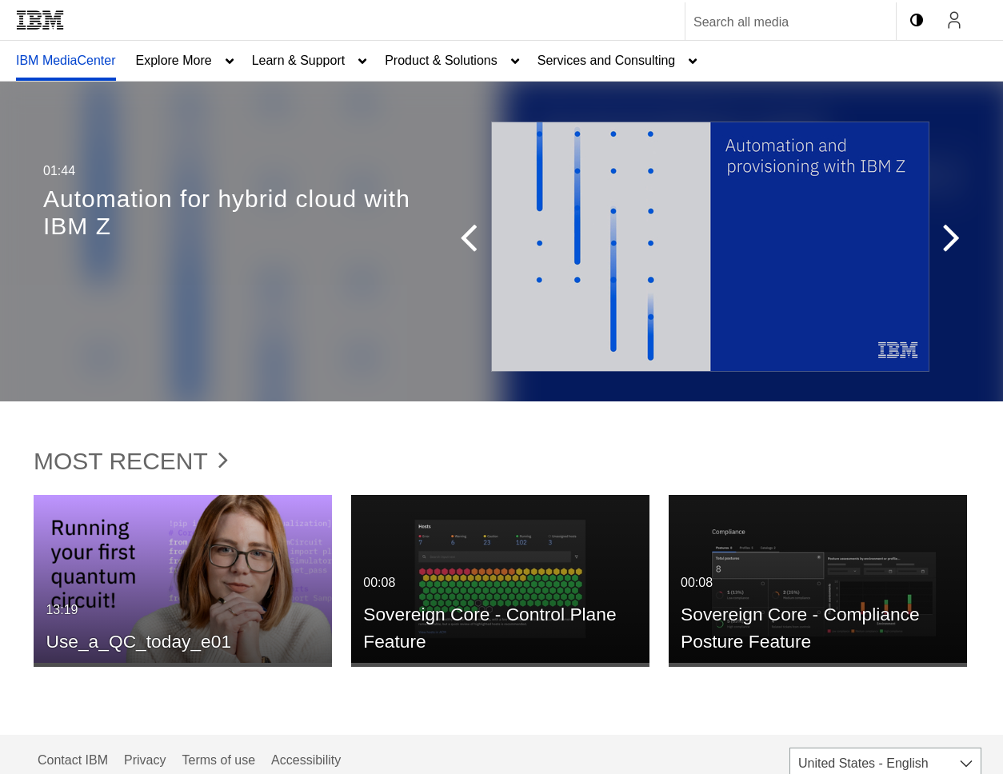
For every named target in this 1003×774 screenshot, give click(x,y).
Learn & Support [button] (299, 60)
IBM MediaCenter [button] (66, 60)
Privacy (145, 760)
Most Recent (131, 461)
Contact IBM (73, 760)
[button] (476, 241)
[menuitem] (66, 61)
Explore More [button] (174, 60)
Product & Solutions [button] (441, 60)
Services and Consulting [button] (606, 60)
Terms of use (218, 760)
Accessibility (306, 760)
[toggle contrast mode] (917, 20)
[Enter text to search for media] (773, 22)
